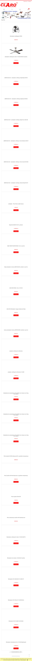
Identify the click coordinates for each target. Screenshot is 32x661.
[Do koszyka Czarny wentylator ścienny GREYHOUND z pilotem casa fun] (15, 336)
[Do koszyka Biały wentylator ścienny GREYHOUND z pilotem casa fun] (15, 273)
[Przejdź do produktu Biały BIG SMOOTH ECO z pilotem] (16, 219)
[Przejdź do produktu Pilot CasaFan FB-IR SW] (16, 490)
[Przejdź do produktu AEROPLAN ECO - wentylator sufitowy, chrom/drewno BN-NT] (16, 135)
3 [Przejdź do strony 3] (14, 652)
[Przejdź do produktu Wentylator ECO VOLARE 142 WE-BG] (16, 615)
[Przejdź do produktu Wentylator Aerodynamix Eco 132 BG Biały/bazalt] (16, 636)
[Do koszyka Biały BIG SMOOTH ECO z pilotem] (15, 231)
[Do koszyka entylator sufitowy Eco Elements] (15, 357)
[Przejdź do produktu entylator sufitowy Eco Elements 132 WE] (16, 366)
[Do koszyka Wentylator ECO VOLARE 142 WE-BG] (15, 627)
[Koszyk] (28, 9)
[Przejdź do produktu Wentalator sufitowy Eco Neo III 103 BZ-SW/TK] (16, 531)
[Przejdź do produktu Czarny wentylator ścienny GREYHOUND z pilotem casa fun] (16, 324)
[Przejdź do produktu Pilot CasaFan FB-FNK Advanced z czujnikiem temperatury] (16, 469)
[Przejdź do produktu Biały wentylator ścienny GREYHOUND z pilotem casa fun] (16, 261)
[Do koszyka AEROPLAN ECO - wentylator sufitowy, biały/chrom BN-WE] (15, 126)
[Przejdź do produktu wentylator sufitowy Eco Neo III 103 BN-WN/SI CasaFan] (16, 50)
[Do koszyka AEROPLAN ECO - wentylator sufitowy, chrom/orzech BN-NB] (15, 168)
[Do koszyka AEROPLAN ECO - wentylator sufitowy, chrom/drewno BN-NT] (15, 147)
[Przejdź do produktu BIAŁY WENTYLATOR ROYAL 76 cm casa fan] (16, 240)
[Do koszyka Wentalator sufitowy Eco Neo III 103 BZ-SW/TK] (15, 543)
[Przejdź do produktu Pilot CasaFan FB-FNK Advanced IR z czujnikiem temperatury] (16, 450)
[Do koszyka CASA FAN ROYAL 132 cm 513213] (15, 294)
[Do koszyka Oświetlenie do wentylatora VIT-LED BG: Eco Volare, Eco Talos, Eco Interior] (15, 399)
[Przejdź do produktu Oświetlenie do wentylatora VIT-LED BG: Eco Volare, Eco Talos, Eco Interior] (16, 387)
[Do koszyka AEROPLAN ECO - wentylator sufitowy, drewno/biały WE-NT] (15, 189)
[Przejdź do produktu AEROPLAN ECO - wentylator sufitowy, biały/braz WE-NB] (16, 93)
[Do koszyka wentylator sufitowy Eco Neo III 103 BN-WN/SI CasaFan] (15, 63)
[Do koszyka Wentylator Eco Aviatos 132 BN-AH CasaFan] (15, 564)
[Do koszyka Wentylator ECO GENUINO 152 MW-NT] (15, 585)
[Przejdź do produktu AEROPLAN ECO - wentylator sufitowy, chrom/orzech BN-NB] (16, 156)
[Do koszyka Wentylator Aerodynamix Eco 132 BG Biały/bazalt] (15, 648)
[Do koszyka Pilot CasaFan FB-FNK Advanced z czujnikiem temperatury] (15, 482)
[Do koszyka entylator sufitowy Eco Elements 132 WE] (15, 378)
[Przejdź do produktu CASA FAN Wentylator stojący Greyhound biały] (16, 303)
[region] (16, 15)
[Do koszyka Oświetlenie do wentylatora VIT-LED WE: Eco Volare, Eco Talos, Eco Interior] (15, 441)
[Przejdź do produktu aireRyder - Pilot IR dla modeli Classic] (16, 198)
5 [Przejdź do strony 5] (17, 652)
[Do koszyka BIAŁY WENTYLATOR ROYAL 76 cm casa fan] (15, 252)
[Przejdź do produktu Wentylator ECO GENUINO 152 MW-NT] (16, 573)
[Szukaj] (12, 9)
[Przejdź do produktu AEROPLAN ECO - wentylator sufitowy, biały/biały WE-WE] (16, 72)
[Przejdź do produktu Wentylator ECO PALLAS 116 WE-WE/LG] (16, 594)
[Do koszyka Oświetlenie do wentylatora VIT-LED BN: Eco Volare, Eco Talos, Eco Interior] (15, 420)
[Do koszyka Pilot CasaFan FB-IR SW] (15, 503)
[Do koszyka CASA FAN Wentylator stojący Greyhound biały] (15, 315)
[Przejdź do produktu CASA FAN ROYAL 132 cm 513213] (16, 282)
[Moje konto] (20, 9)
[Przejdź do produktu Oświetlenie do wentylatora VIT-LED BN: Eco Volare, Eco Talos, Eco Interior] (16, 408)
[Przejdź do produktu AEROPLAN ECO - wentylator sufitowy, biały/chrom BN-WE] (16, 114)
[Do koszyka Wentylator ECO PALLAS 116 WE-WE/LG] (15, 606)
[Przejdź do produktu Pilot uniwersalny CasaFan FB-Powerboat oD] (16, 511)
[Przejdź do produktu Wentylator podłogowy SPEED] (16, 29)
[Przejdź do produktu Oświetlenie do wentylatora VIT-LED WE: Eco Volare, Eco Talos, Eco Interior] (16, 429)
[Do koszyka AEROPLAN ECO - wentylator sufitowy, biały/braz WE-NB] (15, 105)
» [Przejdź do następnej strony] (22, 652)
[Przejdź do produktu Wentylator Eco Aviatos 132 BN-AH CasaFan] (16, 552)
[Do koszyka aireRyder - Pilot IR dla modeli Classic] (15, 210)
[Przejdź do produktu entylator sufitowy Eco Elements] (16, 345)
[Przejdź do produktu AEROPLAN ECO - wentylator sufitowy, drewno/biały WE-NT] (16, 177)
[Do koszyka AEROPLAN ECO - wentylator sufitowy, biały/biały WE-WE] (15, 84)
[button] (4, 9)
